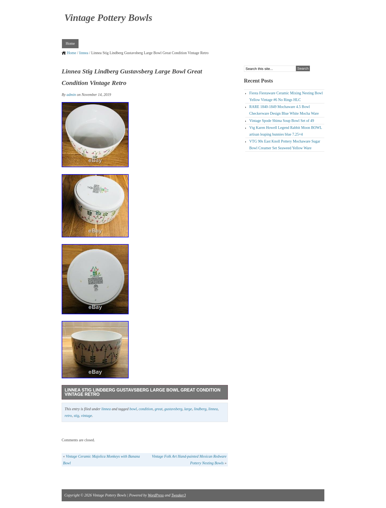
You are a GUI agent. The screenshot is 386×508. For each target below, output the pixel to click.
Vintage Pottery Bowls (108, 17)
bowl (133, 409)
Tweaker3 (178, 495)
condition (146, 409)
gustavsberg (173, 409)
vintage (86, 416)
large (188, 409)
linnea (83, 53)
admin (71, 95)
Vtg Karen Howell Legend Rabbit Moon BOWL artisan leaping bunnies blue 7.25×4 (285, 131)
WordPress (156, 495)
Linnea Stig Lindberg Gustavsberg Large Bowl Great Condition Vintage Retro (142, 392)
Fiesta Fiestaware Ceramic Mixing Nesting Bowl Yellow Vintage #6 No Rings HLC (286, 96)
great (158, 409)
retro (68, 416)
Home (70, 44)
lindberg (200, 409)
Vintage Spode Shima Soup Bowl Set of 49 (281, 121)
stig (76, 416)
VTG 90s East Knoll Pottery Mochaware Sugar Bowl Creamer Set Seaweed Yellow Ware (284, 144)
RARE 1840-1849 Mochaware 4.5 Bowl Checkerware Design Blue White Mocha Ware (284, 110)
